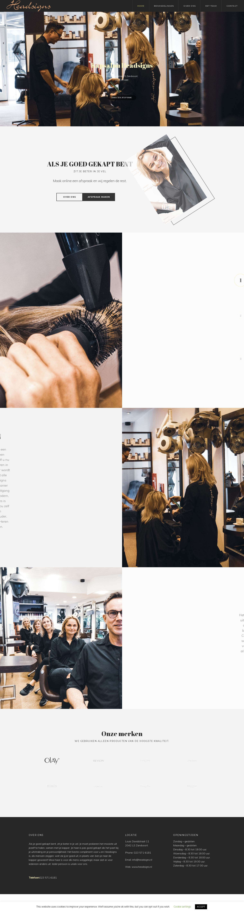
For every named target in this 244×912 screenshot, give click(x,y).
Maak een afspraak (121, 98)
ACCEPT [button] (201, 906)
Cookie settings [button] (182, 906)
